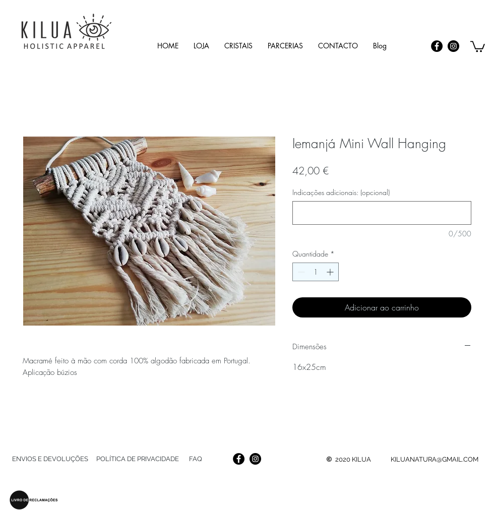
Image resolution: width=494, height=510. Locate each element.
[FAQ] (195, 459)
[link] (477, 46)
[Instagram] (453, 46)
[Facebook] (437, 46)
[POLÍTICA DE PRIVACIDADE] (137, 459)
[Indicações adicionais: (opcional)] (382, 213)
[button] (238, 45)
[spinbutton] (315, 272)
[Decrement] (300, 272)
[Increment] (331, 272)
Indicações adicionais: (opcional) (341, 192)
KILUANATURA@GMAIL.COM (434, 459)
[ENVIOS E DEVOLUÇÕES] (50, 459)
